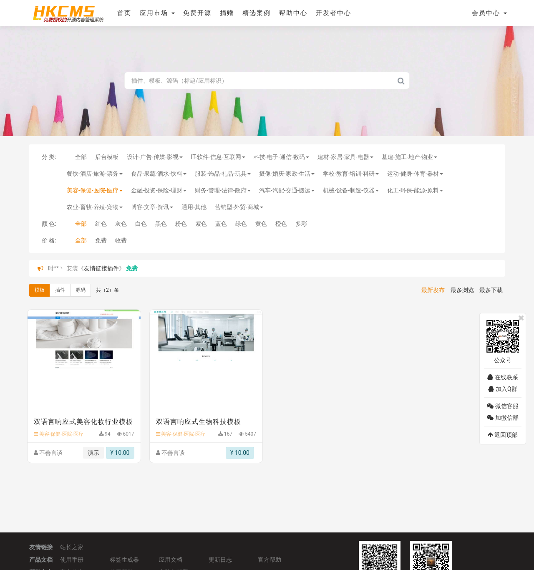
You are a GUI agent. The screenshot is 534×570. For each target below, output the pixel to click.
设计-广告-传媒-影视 (155, 157)
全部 (81, 157)
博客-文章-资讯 (152, 207)
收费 (121, 240)
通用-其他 (194, 207)
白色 (141, 223)
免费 (101, 240)
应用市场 (157, 13)
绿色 (241, 223)
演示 (93, 452)
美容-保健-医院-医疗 (95, 190)
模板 (40, 290)
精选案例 (256, 13)
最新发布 (433, 290)
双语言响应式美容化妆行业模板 (83, 421)
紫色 (201, 223)
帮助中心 (293, 13)
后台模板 (106, 157)
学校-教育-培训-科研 (351, 173)
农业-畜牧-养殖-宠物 (95, 207)
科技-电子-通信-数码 (282, 157)
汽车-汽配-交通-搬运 (287, 190)
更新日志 (220, 559)
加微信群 (502, 417)
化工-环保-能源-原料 (415, 190)
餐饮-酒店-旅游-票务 (95, 173)
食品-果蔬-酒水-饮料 (159, 173)
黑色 (161, 223)
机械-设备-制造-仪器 (351, 190)
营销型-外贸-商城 (239, 207)
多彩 (301, 223)
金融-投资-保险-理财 (159, 190)
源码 (81, 290)
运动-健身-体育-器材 (415, 173)
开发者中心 (333, 13)
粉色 (181, 223)
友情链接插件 (101, 268)
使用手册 (71, 559)
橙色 (281, 223)
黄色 (261, 223)
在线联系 (502, 377)
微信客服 (502, 406)
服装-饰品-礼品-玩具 (223, 173)
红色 (101, 223)
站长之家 (71, 547)
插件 (60, 290)
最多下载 (491, 290)
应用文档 (170, 559)
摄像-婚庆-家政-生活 (287, 173)
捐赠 (227, 13)
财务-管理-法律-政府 (223, 190)
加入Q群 (502, 389)
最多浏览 (462, 290)
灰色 (121, 223)
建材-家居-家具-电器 (345, 157)
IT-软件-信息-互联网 (218, 157)
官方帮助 (269, 559)
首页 (124, 13)
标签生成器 (124, 559)
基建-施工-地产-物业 (410, 157)
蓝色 (221, 223)
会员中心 (489, 13)
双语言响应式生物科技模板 (198, 421)
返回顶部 (503, 434)
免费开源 (197, 13)
